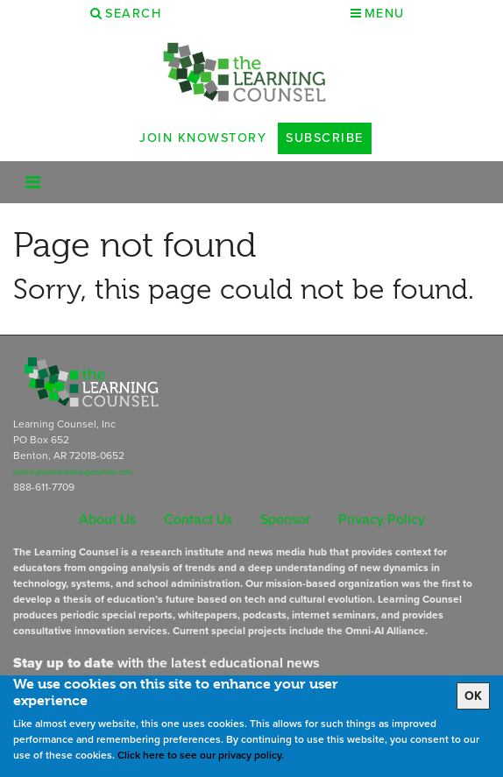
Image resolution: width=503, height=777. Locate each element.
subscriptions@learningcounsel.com (72, 472)
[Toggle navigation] (33, 182)
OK (473, 696)
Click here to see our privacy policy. (200, 755)
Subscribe (325, 137)
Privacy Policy (381, 519)
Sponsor (285, 519)
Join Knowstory (202, 137)
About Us (107, 519)
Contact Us (198, 519)
